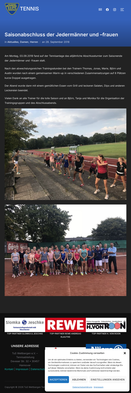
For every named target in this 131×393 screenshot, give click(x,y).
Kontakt (9, 369)
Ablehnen (79, 379)
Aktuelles (13, 41)
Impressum (98, 387)
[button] (124, 353)
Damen (24, 41)
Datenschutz (38, 369)
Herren (34, 41)
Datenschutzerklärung (82, 387)
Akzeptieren (58, 379)
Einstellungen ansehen (108, 379)
